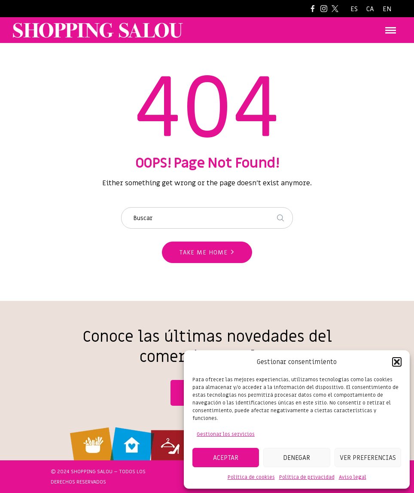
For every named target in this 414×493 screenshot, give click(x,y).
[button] (397, 362)
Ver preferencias (368, 457)
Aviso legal (352, 477)
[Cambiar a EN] (387, 9)
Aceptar (225, 457)
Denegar (296, 457)
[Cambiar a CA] (370, 9)
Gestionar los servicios (226, 434)
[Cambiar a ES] (354, 9)
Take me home (204, 252)
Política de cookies (251, 477)
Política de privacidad (307, 477)
